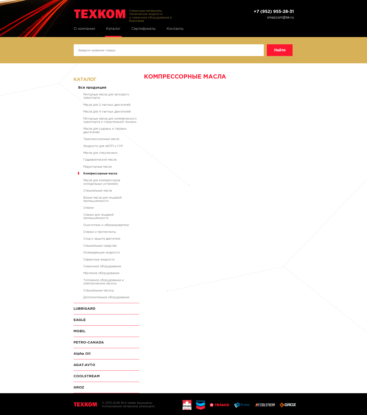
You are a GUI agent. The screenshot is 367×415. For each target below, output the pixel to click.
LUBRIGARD (84, 308)
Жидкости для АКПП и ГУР (103, 145)
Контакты (175, 28)
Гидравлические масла (100, 159)
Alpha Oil (82, 353)
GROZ (78, 387)
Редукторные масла (97, 166)
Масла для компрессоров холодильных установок (101, 182)
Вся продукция (92, 87)
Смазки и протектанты (99, 231)
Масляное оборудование (101, 273)
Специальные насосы (98, 290)
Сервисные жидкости (99, 259)
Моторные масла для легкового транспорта (106, 96)
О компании (84, 28)
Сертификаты (144, 28)
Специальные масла (97, 190)
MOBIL (79, 331)
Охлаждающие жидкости (101, 252)
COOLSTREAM (86, 376)
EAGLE (79, 320)
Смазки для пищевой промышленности (98, 216)
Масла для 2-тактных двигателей (107, 104)
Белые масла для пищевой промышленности (102, 199)
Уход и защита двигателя (101, 238)
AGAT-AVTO (84, 365)
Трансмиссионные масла (101, 138)
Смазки (88, 207)
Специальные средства (100, 245)
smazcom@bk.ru (280, 17)
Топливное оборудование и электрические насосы (103, 282)
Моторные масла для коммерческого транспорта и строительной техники (110, 120)
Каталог (113, 28)
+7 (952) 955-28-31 (274, 11)
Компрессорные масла (100, 173)
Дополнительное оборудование (106, 297)
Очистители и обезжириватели (106, 224)
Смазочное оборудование (102, 266)
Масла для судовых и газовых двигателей (105, 130)
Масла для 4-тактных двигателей (107, 111)
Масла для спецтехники (100, 152)
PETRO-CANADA (88, 342)
